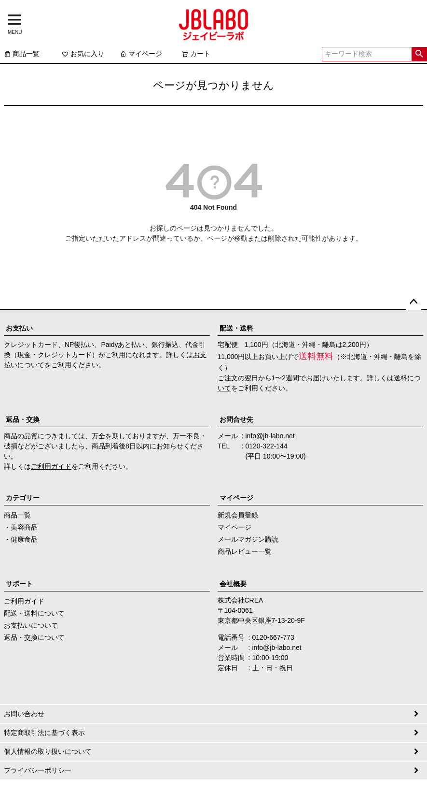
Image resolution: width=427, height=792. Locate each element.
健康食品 (24, 539)
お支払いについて (31, 625)
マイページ (141, 54)
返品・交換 (23, 419)
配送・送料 (236, 328)
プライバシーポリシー (37, 770)
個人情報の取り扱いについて (48, 751)
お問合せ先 (236, 419)
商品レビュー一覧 (245, 551)
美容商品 (24, 527)
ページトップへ (413, 302)
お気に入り (83, 54)
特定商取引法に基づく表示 (44, 732)
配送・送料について (34, 613)
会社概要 (233, 584)
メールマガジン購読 (248, 539)
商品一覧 (22, 54)
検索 (419, 54)
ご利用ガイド (51, 466)
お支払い (19, 328)
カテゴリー (23, 498)
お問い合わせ (24, 714)
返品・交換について (34, 637)
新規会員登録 (238, 515)
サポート (19, 584)
